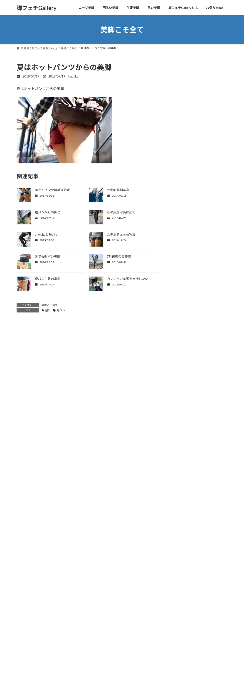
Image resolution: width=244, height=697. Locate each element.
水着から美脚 (181, 121)
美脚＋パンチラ (183, 139)
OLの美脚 (178, 112)
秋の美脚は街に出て (121, 212)
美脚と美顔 (180, 93)
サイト (22, 459)
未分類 (176, 158)
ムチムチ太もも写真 (121, 234)
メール (22, 435)
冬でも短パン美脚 (47, 256)
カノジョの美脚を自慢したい (127, 279)
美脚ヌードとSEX (184, 149)
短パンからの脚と (47, 212)
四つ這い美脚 (181, 75)
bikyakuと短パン (47, 234)
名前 (20, 412)
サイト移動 (61, 657)
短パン (61, 310)
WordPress (98, 685)
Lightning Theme (121, 685)
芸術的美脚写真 (118, 190)
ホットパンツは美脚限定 (52, 190)
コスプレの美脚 (183, 130)
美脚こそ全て (50, 305)
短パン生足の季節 (47, 279)
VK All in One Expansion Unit (150, 685)
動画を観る (34, 657)
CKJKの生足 (181, 103)
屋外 (48, 310)
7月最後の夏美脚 (119, 256)
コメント (26, 350)
